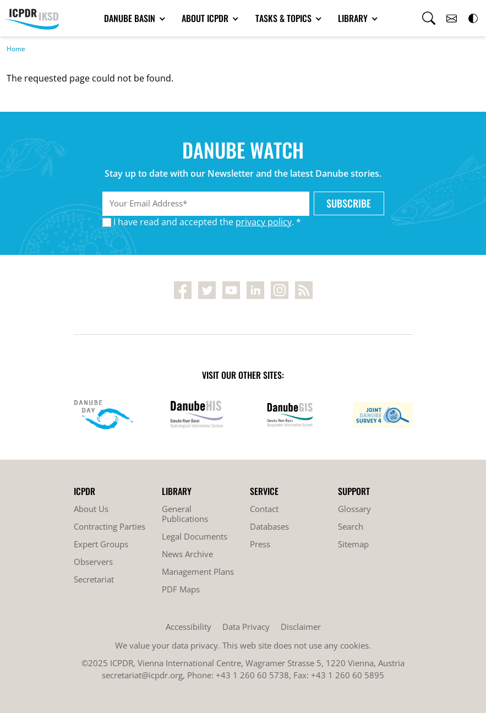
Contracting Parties (109, 526)
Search (350, 526)
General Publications (185, 513)
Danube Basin (130, 18)
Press (260, 543)
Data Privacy (246, 626)
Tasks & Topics (284, 18)
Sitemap (353, 543)
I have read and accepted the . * (207, 222)
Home (16, 48)
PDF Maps (181, 589)
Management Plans (198, 571)
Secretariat (94, 579)
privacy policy (264, 222)
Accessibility (188, 626)
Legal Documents (194, 536)
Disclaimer (301, 626)
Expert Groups (101, 543)
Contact (264, 508)
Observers (93, 561)
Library (354, 18)
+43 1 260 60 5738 (252, 675)
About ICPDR (206, 18)
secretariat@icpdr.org (142, 675)
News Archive (187, 553)
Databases (269, 526)
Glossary (354, 508)
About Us (91, 508)
